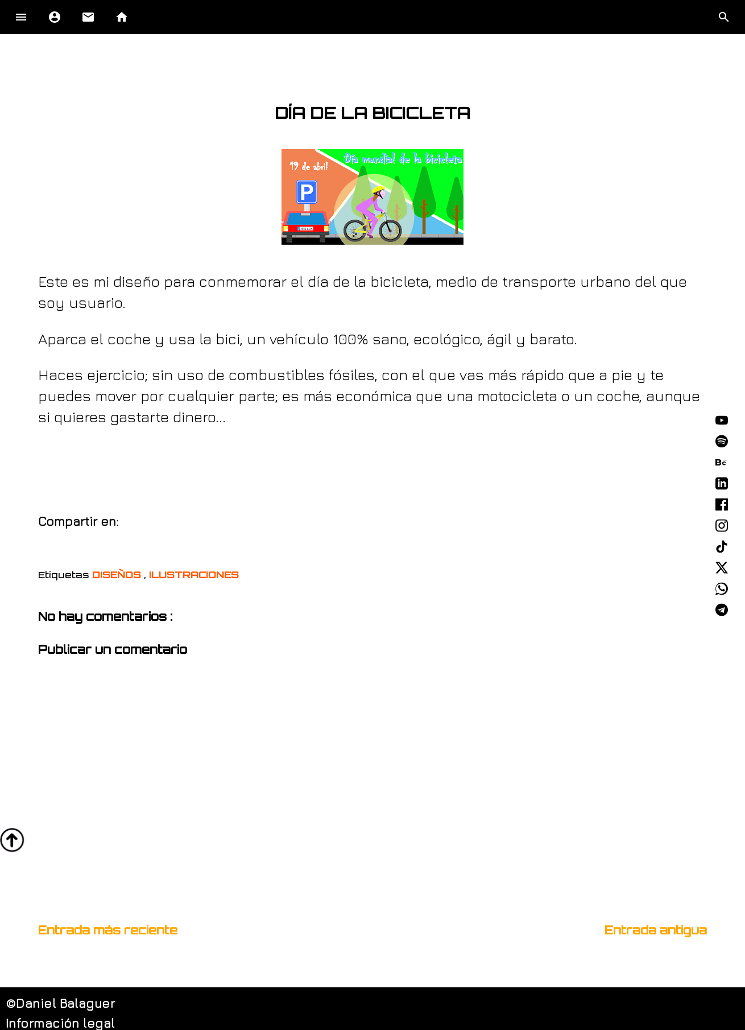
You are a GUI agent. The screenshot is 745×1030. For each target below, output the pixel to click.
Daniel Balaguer (65, 1003)
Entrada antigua (656, 930)
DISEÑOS (118, 574)
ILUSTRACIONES (194, 574)
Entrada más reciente (107, 930)
